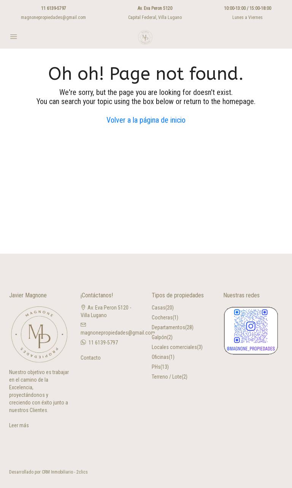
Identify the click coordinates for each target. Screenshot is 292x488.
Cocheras (162, 317)
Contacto (91, 358)
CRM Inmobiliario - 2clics (65, 472)
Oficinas (160, 357)
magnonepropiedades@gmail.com (53, 17)
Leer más (19, 425)
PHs (156, 367)
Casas (158, 308)
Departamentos (168, 327)
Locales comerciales (174, 347)
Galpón (159, 337)
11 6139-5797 (53, 8)
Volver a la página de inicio (146, 120)
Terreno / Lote (167, 377)
